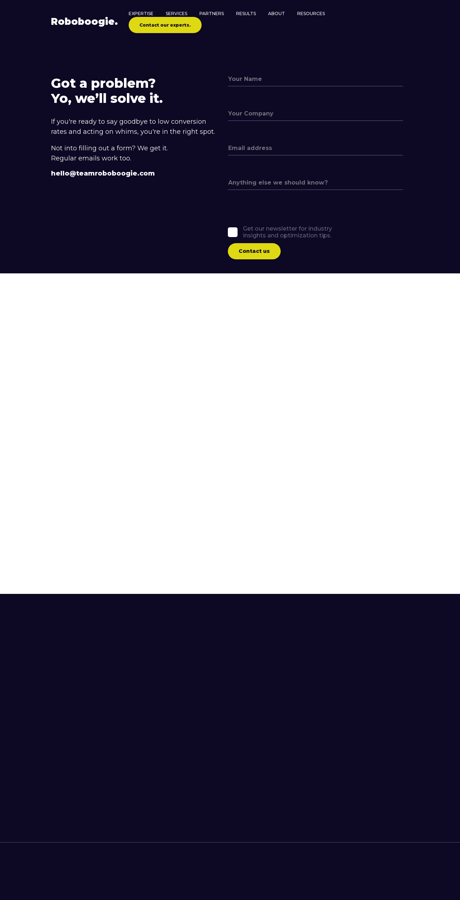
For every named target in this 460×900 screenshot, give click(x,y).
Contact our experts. (165, 25)
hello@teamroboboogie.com (103, 173)
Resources (311, 13)
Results (246, 13)
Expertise (141, 13)
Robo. (84, 21)
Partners (211, 13)
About (276, 13)
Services (176, 13)
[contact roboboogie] (224, 888)
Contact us (254, 251)
